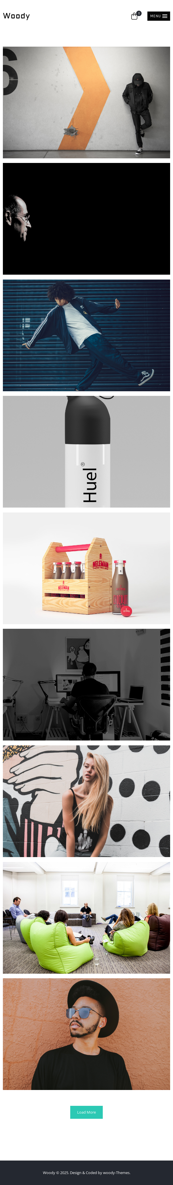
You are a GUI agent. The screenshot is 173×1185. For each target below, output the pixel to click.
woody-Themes (116, 1172)
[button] (158, 16)
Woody (16, 16)
